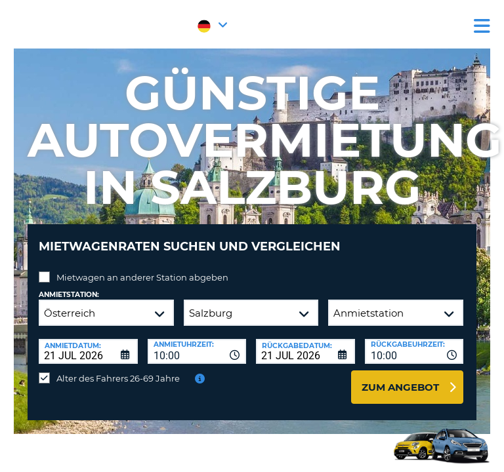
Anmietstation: (69, 294)
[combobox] (197, 351)
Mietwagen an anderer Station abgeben (142, 277)
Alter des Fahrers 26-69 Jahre (118, 378)
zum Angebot (400, 387)
